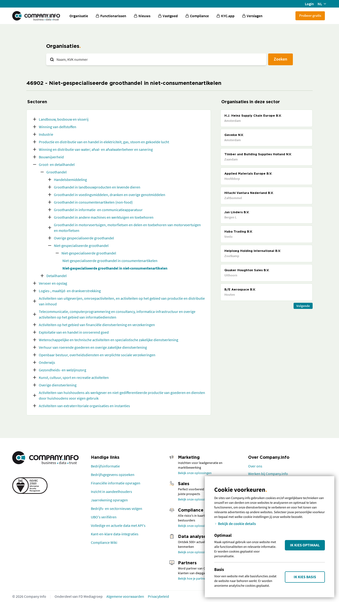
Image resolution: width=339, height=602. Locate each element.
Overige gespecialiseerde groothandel (84, 238)
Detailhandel (56, 275)
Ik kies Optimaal (305, 545)
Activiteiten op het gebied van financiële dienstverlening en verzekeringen (97, 324)
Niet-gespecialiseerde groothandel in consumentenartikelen (109, 260)
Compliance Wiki (104, 542)
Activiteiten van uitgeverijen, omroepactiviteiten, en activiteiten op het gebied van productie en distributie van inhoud (122, 301)
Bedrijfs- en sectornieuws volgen (116, 508)
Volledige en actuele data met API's (118, 525)
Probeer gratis (310, 15)
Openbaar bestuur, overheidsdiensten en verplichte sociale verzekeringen (97, 354)
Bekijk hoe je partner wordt (197, 578)
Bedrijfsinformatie (105, 466)
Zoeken (280, 59)
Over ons (255, 466)
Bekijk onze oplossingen (195, 473)
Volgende (303, 306)
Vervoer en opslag (53, 283)
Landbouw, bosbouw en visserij (64, 119)
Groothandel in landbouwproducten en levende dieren (97, 187)
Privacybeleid (158, 596)
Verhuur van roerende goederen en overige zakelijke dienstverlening (93, 347)
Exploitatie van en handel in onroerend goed (74, 332)
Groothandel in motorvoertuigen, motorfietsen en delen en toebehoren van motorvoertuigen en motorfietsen (127, 227)
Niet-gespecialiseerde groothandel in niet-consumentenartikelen (114, 268)
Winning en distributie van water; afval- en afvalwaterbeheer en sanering (96, 149)
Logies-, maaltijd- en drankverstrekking (70, 290)
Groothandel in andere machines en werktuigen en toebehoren (103, 217)
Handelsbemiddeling (70, 179)
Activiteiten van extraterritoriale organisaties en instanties (84, 405)
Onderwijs (47, 362)
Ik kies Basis (305, 577)
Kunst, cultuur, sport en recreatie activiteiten (74, 377)
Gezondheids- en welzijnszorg (62, 370)
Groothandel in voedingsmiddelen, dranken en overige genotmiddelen (109, 194)
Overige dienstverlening (58, 385)
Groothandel (56, 172)
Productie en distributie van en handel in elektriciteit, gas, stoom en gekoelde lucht (104, 141)
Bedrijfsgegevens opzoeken (112, 474)
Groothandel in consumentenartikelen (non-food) (93, 202)
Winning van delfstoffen (57, 126)
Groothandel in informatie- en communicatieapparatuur (98, 209)
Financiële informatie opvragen (115, 483)
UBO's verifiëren (104, 517)
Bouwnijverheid (51, 157)
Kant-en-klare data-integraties (114, 534)
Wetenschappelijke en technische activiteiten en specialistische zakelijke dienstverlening (108, 339)
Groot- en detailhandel (57, 164)
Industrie (46, 134)
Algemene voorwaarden (125, 596)
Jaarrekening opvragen (109, 500)
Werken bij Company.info (268, 473)
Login (309, 3)
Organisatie (78, 15)
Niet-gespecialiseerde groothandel (81, 245)
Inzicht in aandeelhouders (111, 491)
